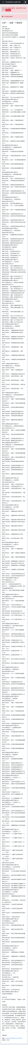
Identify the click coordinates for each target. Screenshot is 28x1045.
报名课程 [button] (8, 10)
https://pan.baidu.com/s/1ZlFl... (14, 1038)
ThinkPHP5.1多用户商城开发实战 (16, 2)
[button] (25, 2)
